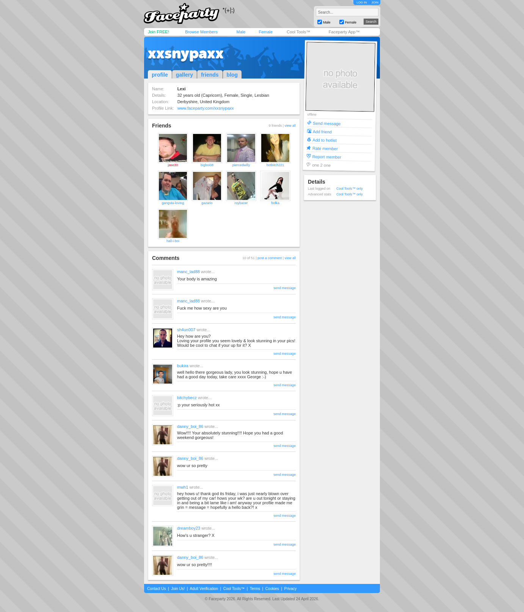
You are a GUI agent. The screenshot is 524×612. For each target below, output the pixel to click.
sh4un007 (186, 329)
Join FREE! (158, 32)
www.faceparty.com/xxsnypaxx (205, 108)
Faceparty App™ (344, 32)
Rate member (325, 148)
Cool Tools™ (298, 32)
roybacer (241, 203)
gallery (184, 75)
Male (240, 32)
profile (160, 75)
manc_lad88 (188, 271)
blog (232, 75)
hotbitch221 (275, 165)
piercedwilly (241, 165)
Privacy (290, 589)
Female (266, 32)
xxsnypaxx (186, 53)
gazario (207, 203)
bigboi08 (207, 165)
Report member (327, 156)
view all (290, 125)
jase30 (173, 165)
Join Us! (178, 589)
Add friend (322, 131)
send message (284, 288)
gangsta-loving (173, 203)
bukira (182, 365)
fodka (275, 203)
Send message (327, 123)
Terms (255, 589)
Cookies (272, 589)
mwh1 (182, 487)
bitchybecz (187, 397)
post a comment (269, 258)
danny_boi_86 (190, 426)
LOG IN (361, 2)
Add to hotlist (324, 139)
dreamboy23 (188, 528)
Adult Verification (204, 589)
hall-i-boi (172, 241)
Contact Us (156, 589)
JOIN (375, 2)
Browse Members (201, 32)
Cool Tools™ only (349, 188)
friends (210, 75)
